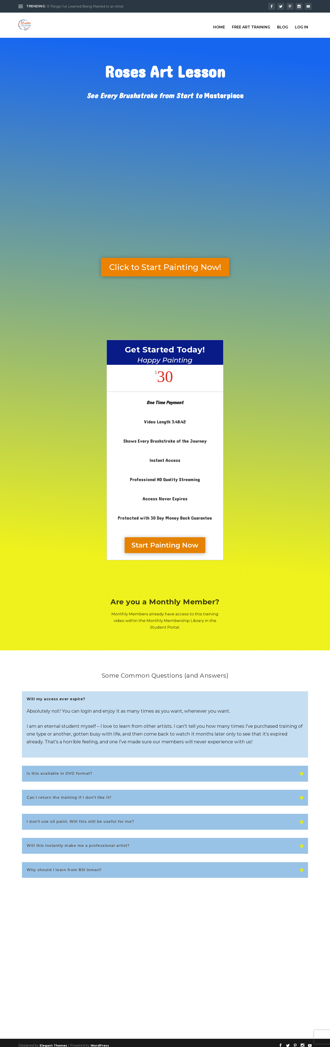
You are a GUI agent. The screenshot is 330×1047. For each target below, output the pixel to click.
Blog (282, 23)
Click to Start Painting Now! (165, 263)
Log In (301, 23)
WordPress (100, 1041)
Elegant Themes (53, 1041)
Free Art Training (251, 23)
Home (219, 23)
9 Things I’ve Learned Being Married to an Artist (85, 6)
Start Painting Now (165, 541)
